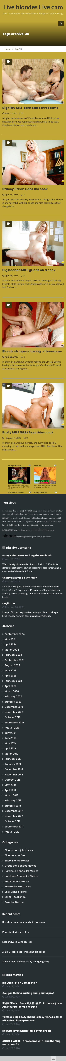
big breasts (30, 521)
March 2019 (11, 753)
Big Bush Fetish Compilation (19, 982)
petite (36, 525)
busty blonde (44, 525)
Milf (59, 518)
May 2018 (10, 785)
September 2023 (14, 660)
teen (23, 530)
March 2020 (12, 691)
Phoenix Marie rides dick (15, 932)
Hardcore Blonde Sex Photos (22, 876)
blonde (9, 535)
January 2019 (13, 764)
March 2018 (11, 795)
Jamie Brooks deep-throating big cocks (23, 951)
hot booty (35, 518)
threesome (56, 521)
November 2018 (14, 774)
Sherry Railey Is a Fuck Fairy (19, 577)
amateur (59, 511)
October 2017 (12, 821)
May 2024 (11, 639)
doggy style (22, 525)
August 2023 (12, 665)
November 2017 (14, 816)
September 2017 (14, 826)
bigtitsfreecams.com (41, 514)
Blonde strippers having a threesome (32, 351)
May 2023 (10, 670)
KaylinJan (8, 603)
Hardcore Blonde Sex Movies (21, 871)
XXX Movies (14, 975)
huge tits (30, 525)
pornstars (7, 529)
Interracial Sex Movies (18, 886)
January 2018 (13, 805)
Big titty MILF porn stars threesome (30, 108)
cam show (12, 511)
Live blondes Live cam (33, 7)
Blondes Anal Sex (15, 855)
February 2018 (13, 800)
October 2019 (12, 717)
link (63, 1012)
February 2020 (13, 696)
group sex (36, 511)
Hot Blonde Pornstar (17, 881)
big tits (19, 537)
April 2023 (10, 675)
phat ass (40, 521)
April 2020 (11, 686)
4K (36, 521)
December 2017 (14, 811)
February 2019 (13, 759)
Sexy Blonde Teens (16, 891)
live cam (27, 518)
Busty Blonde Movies (17, 860)
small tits (12, 521)
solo (22, 518)
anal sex (5, 521)
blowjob (55, 518)
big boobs (48, 521)
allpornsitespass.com (31, 537)
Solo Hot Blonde (14, 902)
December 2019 (14, 707)
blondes (29, 530)
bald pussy (13, 525)
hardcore (39, 529)
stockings (51, 530)
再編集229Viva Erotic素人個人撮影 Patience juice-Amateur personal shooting (32, 1005)
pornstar (27, 510)
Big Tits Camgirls (18, 548)
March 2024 (12, 649)
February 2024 (13, 655)
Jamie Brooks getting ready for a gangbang (25, 961)
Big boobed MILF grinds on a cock (28, 270)
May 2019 (10, 743)
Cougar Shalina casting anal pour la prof (28, 993)
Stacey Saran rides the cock (25, 189)
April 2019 (10, 748)
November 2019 (14, 712)
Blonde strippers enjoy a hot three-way (23, 922)
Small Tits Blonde (15, 897)
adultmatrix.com (45, 518)
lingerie (5, 525)
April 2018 (10, 790)
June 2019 (11, 738)
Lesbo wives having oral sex (17, 941)
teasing (20, 511)
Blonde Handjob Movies (19, 850)
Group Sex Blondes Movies (20, 865)
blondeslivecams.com (22, 514)
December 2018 (14, 769)
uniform (5, 511)
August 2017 (12, 831)
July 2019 (10, 733)
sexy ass (17, 530)
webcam (7, 514)
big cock (53, 514)
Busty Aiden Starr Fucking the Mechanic (27, 555)
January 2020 (13, 701)
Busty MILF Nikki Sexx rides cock (27, 432)
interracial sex (14, 518)
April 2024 (11, 644)
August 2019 (12, 727)
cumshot (44, 511)
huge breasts (46, 537)
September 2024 (15, 634)
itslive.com (52, 511)
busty (52, 525)
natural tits (21, 521)
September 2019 (14, 722)
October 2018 (12, 779)
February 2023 (13, 681)
